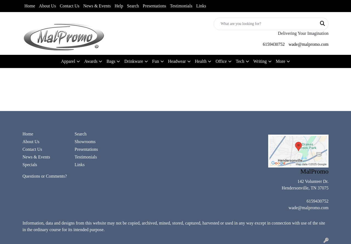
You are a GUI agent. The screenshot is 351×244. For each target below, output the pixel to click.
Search (133, 6)
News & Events (97, 6)
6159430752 (274, 44)
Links (201, 6)
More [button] (280, 61)
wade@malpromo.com (308, 44)
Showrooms (85, 141)
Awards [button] (90, 61)
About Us (47, 6)
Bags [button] (110, 61)
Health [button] (201, 61)
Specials (29, 164)
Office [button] (221, 61)
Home (29, 6)
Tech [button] (240, 61)
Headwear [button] (177, 61)
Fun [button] (155, 61)
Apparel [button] (68, 61)
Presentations (154, 6)
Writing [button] (260, 61)
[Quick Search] (265, 24)
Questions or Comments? (44, 176)
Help (119, 6)
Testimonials (181, 6)
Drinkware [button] (133, 61)
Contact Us (70, 6)
